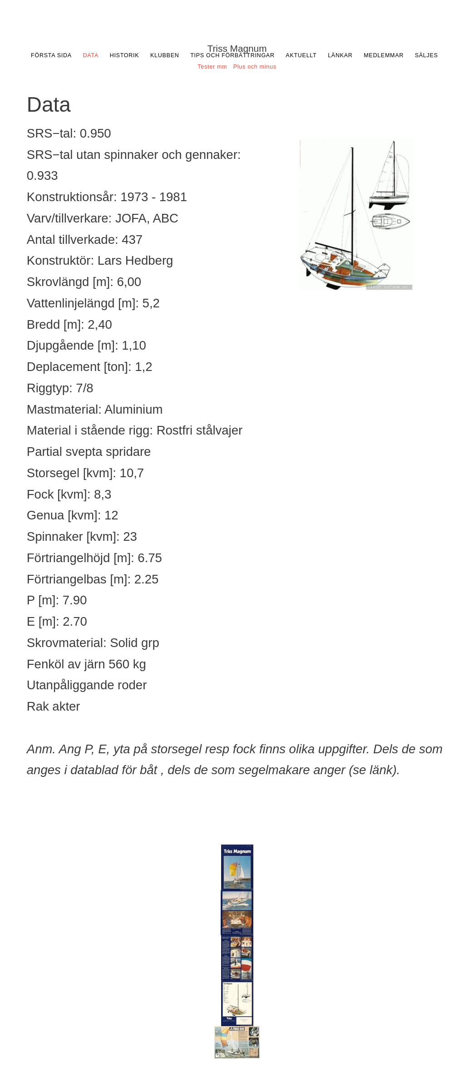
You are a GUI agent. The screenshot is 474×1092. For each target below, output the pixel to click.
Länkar (340, 55)
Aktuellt (301, 55)
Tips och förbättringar (232, 55)
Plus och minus (254, 67)
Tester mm (212, 67)
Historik (124, 55)
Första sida (51, 55)
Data (91, 55)
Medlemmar (384, 55)
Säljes (426, 55)
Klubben (164, 55)
